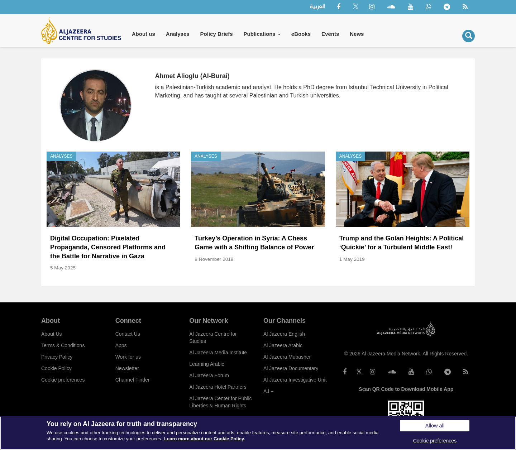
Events (330, 34)
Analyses (178, 34)
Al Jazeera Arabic (282, 345)
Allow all (434, 426)
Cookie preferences (63, 380)
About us (143, 34)
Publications (261, 34)
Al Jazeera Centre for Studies (212, 337)
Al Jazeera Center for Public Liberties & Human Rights (220, 402)
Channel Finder (132, 380)
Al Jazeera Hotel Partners (218, 387)
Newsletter (127, 368)
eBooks (301, 34)
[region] (258, 433)
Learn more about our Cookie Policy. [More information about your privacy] (204, 438)
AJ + (268, 391)
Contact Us (127, 334)
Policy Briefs (216, 34)
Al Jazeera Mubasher (287, 357)
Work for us (128, 357)
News (357, 34)
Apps (121, 345)
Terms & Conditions (63, 345)
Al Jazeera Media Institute (218, 352)
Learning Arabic (206, 364)
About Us (51, 334)
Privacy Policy (56, 357)
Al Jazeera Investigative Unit (295, 380)
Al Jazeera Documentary (290, 368)
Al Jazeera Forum (209, 375)
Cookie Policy (56, 368)
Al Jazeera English (284, 334)
